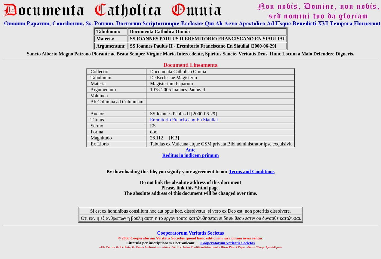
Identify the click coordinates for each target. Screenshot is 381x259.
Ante (190, 149)
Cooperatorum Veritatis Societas (227, 243)
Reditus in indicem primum (190, 155)
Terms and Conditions (251, 171)
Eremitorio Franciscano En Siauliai (184, 119)
